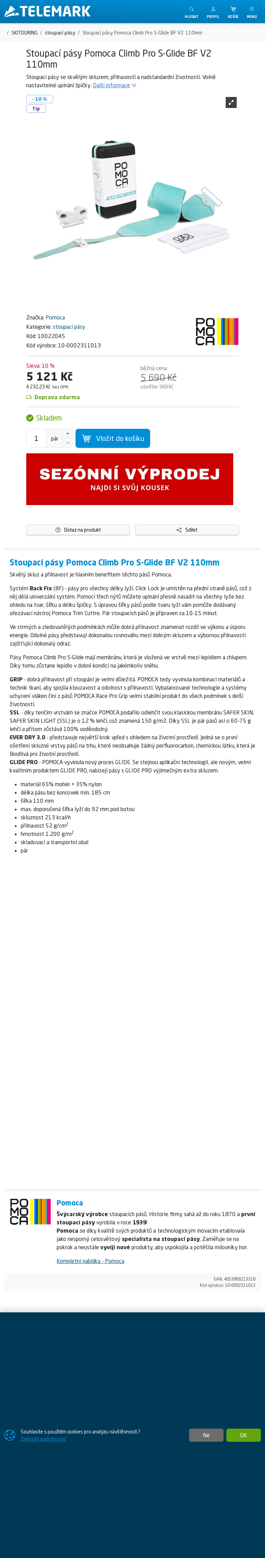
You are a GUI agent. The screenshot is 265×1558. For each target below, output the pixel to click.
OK (243, 1435)
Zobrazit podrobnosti (43, 1439)
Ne (206, 1435)
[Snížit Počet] (67, 443)
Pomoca (55, 317)
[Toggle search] (191, 11)
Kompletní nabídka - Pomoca (90, 1261)
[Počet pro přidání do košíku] (36, 438)
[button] (213, 11)
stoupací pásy (69, 326)
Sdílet (187, 530)
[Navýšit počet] (67, 433)
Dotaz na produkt (78, 530)
